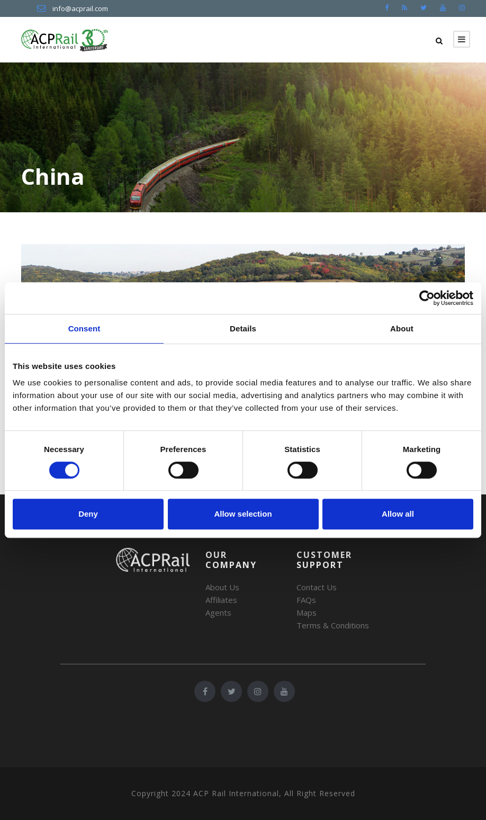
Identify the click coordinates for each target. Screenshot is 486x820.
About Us (222, 587)
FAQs (306, 599)
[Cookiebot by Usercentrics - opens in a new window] (427, 298)
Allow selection (243, 513)
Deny (88, 513)
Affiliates (221, 599)
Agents (218, 612)
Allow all (398, 513)
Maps (306, 612)
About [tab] (401, 328)
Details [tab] (243, 328)
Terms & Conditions (332, 625)
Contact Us (316, 587)
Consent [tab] (84, 328)
